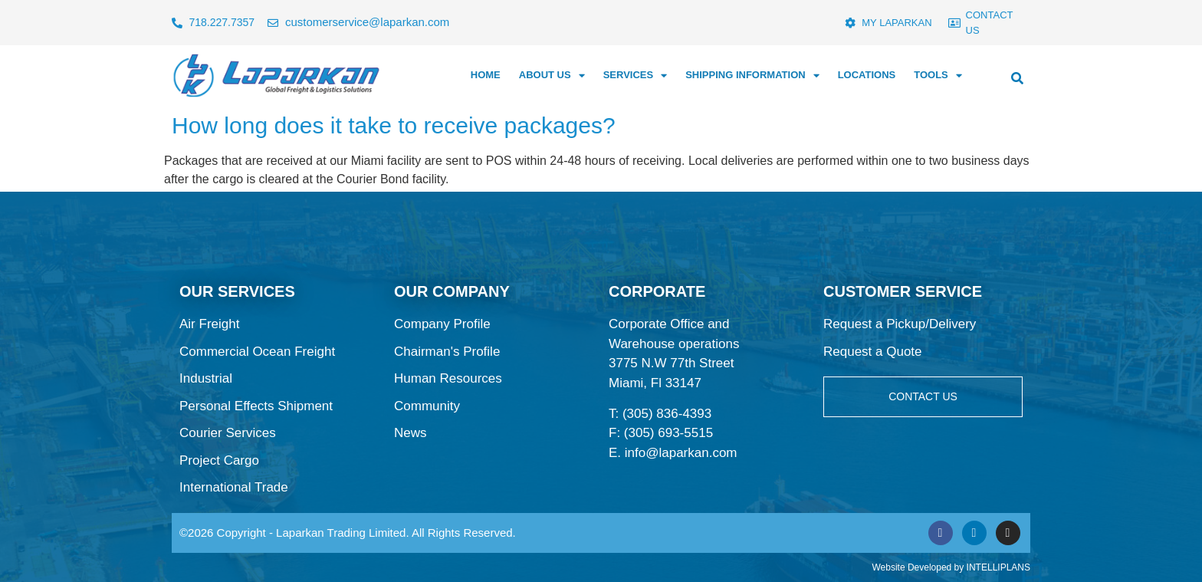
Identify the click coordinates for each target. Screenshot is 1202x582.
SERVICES (635, 75)
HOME (486, 75)
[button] (1017, 78)
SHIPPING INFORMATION (752, 75)
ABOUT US (552, 75)
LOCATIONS (867, 75)
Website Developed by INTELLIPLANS (951, 567)
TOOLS (938, 75)
